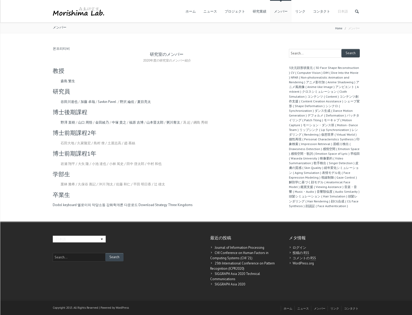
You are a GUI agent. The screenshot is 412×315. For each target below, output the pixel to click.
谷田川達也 (69, 102)
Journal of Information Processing (239, 247)
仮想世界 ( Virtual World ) (339, 134)
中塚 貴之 (119, 122)
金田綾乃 (102, 122)
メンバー (281, 11)
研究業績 (259, 11)
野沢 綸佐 (127, 102)
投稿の (301, 253)
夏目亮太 (144, 102)
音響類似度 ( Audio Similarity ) (338, 192)
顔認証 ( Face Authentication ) (326, 206)
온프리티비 (61, 48)
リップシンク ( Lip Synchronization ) (325, 130)
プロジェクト (235, 11)
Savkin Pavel (107, 102)
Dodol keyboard (65, 205)
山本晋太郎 (154, 122)
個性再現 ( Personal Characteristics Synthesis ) (322, 139)
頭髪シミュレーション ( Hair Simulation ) (318, 196)
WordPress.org (303, 263)
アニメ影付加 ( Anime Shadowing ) (330, 82)
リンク (300, 11)
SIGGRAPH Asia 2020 (230, 284)
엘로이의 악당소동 (91, 205)
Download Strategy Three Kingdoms (166, 205)
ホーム (191, 11)
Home (338, 28)
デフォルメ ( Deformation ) (327, 115)
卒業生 (61, 194)
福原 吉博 (136, 122)
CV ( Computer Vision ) (307, 73)
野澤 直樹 (68, 122)
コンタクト (321, 11)
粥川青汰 (173, 122)
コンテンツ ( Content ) (323, 96)
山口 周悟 (85, 122)
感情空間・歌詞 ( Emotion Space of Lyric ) (320, 154)
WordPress (122, 308)
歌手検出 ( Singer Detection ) (334, 163)
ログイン (299, 247)
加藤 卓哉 (88, 102)
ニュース (210, 11)
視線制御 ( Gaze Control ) (339, 177)
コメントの (304, 258)
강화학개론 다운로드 (122, 205)
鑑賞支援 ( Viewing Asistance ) (322, 187)
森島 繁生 (68, 81)
